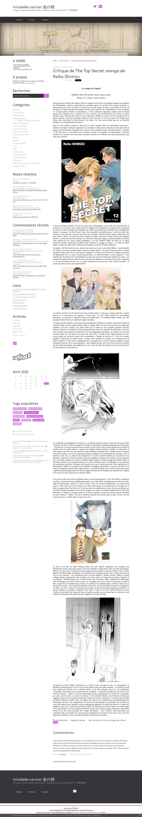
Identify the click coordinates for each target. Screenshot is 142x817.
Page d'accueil (63, 60)
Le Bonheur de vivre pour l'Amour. (25, 460)
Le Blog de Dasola (19, 308)
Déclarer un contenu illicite (43, 812)
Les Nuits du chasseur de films (24, 297)
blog (104, 812)
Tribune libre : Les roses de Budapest (26, 455)
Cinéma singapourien (21, 123)
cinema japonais (31, 412)
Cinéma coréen (18, 115)
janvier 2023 (17, 332)
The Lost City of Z (19, 198)
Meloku (63, 754)
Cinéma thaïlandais (20, 126)
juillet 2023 (17, 326)
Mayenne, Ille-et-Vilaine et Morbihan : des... (28, 446)
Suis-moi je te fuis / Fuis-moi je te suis (27, 208)
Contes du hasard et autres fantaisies (35, 241)
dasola (15, 232)
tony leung (18, 412)
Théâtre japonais (19, 143)
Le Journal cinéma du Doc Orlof (24, 294)
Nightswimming (19, 303)
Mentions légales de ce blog (58, 812)
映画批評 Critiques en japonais (28, 120)
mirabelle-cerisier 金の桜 (34, 6)
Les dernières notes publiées (71, 810)
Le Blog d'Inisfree (19, 300)
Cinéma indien (18, 152)
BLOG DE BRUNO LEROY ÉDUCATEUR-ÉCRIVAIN (30, 461)
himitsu (106, 720)
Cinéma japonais (19, 118)
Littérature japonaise (20, 135)
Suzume (16, 181)
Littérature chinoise (20, 129)
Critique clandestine (20, 306)
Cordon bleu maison (20, 441)
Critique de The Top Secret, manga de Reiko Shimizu (89, 73)
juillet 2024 (17, 323)
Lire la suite (30, 83)
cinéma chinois (19, 416)
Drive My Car (17, 215)
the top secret (98, 720)
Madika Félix (17, 451)
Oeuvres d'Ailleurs (19, 166)
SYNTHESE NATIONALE (21, 457)
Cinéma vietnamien (20, 158)
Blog (14, 149)
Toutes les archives (19, 335)
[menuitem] (19, 20)
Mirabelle (16, 251)
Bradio (55, 60)
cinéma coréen (38, 420)
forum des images (20, 409)
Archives (31, 20)
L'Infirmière (25, 274)
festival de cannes (35, 409)
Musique (16, 140)
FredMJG (16, 262)
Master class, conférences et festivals (26, 163)
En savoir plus (97, 815)
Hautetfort (75, 808)
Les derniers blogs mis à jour (56, 810)
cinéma (16, 420)
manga (112, 720)
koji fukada (26, 420)
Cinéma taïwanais (19, 155)
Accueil (19, 20)
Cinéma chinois (18, 113)
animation (17, 424)
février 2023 (17, 329)
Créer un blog (67, 808)
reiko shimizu (121, 720)
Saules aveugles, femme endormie (25, 188)
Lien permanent (60, 720)
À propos (45, 20)
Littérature (17, 160)
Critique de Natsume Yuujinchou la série (84, 60)
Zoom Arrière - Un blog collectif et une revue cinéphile (29, 290)
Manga (15, 138)
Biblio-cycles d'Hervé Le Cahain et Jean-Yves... (30, 452)
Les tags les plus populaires (86, 810)
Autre (15, 146)
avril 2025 (16, 320)
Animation (16, 110)
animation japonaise (34, 416)
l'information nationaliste (22, 448)
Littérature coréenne (20, 132)
